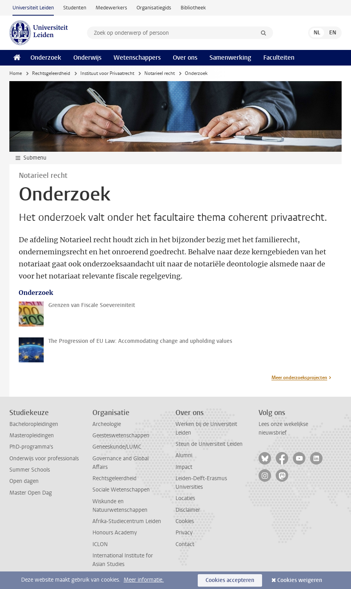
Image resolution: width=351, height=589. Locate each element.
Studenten (74, 7)
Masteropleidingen (31, 435)
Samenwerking (230, 57)
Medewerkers (111, 7)
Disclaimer (188, 510)
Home (15, 73)
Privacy (184, 532)
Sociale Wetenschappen (121, 489)
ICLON (100, 544)
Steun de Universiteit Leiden (209, 444)
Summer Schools (29, 470)
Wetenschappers (137, 57)
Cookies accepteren (230, 580)
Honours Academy (114, 532)
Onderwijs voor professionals (44, 458)
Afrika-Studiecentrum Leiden (126, 521)
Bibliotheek (193, 7)
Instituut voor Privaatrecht (107, 73)
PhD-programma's (31, 447)
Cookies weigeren (299, 580)
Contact (185, 544)
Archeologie (106, 424)
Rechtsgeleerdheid (51, 73)
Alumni (184, 455)
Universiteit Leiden (33, 7)
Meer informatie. (144, 580)
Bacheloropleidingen (33, 424)
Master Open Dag (30, 493)
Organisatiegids (153, 7)
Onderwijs (87, 57)
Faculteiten (278, 57)
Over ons (185, 57)
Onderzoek (45, 57)
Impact (184, 467)
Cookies (185, 521)
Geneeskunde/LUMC (116, 447)
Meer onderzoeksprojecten (299, 377)
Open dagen (24, 481)
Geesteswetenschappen (120, 435)
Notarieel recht (159, 73)
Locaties (185, 498)
